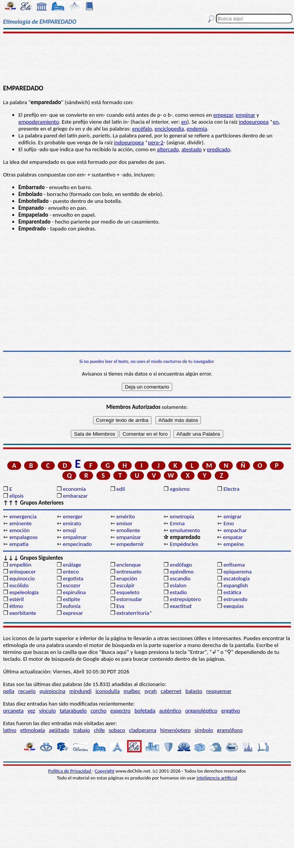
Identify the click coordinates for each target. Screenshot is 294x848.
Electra (232, 488)
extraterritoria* (134, 612)
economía (74, 488)
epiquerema (238, 571)
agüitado (59, 730)
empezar (223, 114)
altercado (168, 149)
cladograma (142, 730)
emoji (69, 530)
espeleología (24, 592)
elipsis (16, 495)
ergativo (230, 710)
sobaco (117, 730)
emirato (72, 523)
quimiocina (52, 691)
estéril (16, 599)
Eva (120, 606)
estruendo (235, 599)
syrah (150, 691)
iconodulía (107, 691)
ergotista (73, 578)
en (184, 121)
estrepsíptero (185, 599)
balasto (193, 691)
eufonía (71, 606)
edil (120, 488)
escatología (237, 578)
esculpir (125, 585)
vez (31, 710)
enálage (72, 564)
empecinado (77, 544)
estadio (178, 592)
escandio (180, 578)
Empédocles (184, 544)
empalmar (75, 537)
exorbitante (22, 612)
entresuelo (128, 571)
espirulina (74, 592)
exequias (234, 606)
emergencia (22, 516)
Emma (177, 523)
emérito (125, 516)
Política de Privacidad (70, 771)
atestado (191, 149)
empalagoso (23, 537)
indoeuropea (254, 121)
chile (99, 730)
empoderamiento (38, 121)
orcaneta (13, 710)
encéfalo (142, 128)
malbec (132, 691)
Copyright (104, 771)
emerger (73, 516)
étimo (16, 606)
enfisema (234, 564)
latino (9, 730)
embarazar (75, 495)
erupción (126, 578)
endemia (197, 128)
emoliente (128, 530)
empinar (245, 114)
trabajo (81, 730)
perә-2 (155, 142)
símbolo (203, 730)
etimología (32, 730)
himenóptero (175, 730)
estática (233, 592)
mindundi (80, 691)
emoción (19, 530)
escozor (71, 585)
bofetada (144, 710)
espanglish (236, 585)
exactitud (180, 606)
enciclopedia (169, 128)
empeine (234, 544)
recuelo (27, 691)
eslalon (178, 585)
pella (8, 691)
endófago (181, 564)
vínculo (47, 710)
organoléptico (201, 710)
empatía (18, 544)
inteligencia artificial (217, 778)
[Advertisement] (147, 58)
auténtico (170, 710)
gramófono (230, 730)
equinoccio (22, 578)
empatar (233, 537)
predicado (218, 149)
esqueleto (127, 592)
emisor (124, 523)
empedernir (130, 544)
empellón (20, 564)
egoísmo (180, 488)
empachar (235, 530)
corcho (98, 710)
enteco (71, 571)
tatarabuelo (73, 710)
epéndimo (182, 571)
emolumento (185, 530)
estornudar (129, 599)
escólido (18, 585)
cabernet (171, 691)
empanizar (128, 537)
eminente (20, 523)
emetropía (182, 516)
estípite (71, 599)
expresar (73, 612)
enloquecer (22, 571)
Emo (229, 523)
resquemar (219, 691)
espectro (120, 710)
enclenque (128, 564)
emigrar (233, 516)
